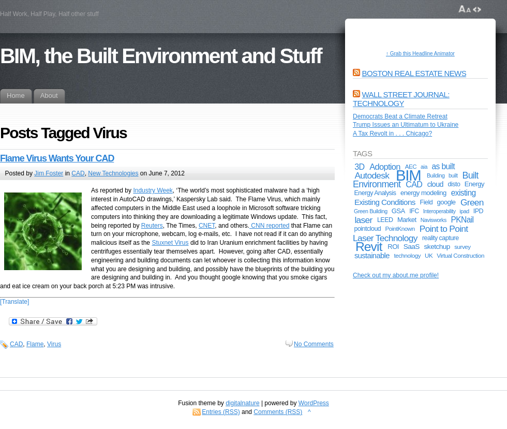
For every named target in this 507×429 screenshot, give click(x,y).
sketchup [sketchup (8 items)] (437, 246)
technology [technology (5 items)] (407, 255)
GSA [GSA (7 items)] (398, 211)
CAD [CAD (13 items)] (414, 184)
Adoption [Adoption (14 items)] (384, 166)
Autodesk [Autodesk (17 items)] (371, 175)
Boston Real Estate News (414, 73)
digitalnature (242, 403)
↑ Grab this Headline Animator (420, 53)
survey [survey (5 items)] (462, 246)
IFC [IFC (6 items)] (414, 211)
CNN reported (269, 225)
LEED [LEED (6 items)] (385, 220)
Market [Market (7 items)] (406, 220)
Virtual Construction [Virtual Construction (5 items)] (460, 255)
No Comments (314, 344)
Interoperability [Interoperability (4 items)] (439, 211)
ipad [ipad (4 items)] (464, 211)
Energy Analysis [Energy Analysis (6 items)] (375, 193)
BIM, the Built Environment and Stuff (160, 56)
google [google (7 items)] (446, 202)
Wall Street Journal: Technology (401, 99)
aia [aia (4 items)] (424, 167)
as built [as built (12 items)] (443, 166)
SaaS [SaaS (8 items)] (412, 246)
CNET (207, 225)
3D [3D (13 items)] (359, 166)
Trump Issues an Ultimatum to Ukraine (405, 124)
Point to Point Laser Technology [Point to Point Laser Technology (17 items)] (410, 233)
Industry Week (152, 190)
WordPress (314, 403)
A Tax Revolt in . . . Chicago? (392, 133)
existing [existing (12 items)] (463, 192)
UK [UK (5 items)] (429, 255)
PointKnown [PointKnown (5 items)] (399, 228)
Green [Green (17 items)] (472, 202)
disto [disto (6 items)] (454, 184)
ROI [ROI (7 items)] (393, 246)
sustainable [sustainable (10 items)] (372, 256)
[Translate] (14, 301)
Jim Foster (48, 173)
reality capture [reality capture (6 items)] (440, 238)
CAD (77, 173)
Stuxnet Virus (170, 242)
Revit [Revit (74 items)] (368, 247)
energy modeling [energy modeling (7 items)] (423, 193)
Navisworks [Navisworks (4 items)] (433, 220)
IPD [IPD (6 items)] (478, 211)
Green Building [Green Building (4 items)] (370, 211)
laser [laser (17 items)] (363, 220)
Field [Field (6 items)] (426, 202)
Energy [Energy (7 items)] (474, 184)
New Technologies (113, 173)
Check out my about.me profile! (396, 275)
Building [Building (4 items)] (436, 175)
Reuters (152, 225)
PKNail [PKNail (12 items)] (462, 219)
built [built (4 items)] (453, 175)
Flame (34, 344)
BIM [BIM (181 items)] (408, 175)
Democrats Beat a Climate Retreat (400, 116)
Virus (54, 344)
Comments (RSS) (278, 412)
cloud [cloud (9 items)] (435, 184)
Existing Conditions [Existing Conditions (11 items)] (384, 202)
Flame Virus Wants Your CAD (57, 158)
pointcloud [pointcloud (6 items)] (367, 228)
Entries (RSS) (221, 412)
